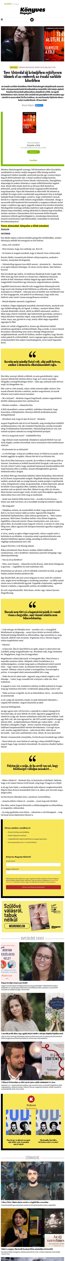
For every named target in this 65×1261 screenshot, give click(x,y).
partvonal (37, 67)
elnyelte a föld (52, 67)
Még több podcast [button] (31, 1108)
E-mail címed (11, 861)
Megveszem (33, 152)
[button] (2, 19)
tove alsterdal (44, 67)
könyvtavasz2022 (30, 67)
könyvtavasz (22, 67)
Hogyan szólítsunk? (12, 869)
